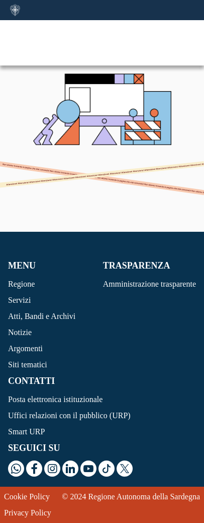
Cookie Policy (27, 496)
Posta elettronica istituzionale (55, 399)
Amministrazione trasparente (149, 284)
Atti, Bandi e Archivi (41, 316)
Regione (21, 284)
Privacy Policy (27, 512)
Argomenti (25, 348)
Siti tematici (27, 364)
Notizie (20, 332)
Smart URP (26, 431)
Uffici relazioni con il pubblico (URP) (69, 415)
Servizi (19, 300)
